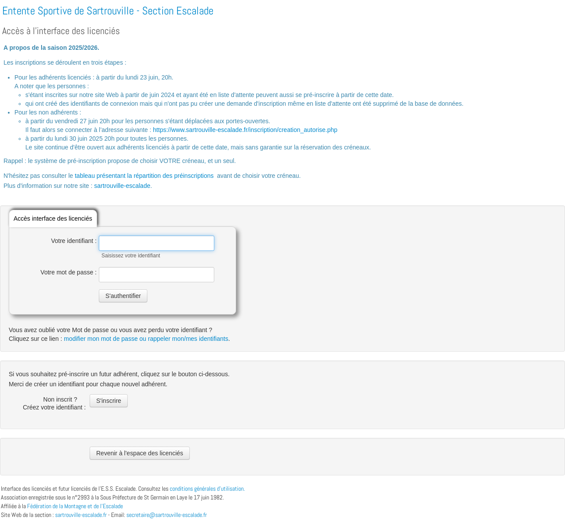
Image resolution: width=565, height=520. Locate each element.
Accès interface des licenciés (53, 218)
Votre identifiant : (74, 240)
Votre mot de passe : (69, 272)
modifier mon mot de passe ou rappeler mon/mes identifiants (146, 338)
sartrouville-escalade (122, 185)
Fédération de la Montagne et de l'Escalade (75, 506)
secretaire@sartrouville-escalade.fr (166, 515)
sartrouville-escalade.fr (81, 515)
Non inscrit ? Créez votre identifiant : (55, 403)
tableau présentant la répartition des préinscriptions (144, 175)
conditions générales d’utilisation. (207, 488)
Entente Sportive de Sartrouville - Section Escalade (107, 10)
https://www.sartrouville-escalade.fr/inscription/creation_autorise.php (245, 129)
